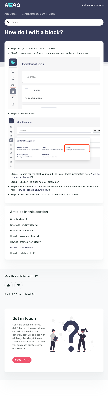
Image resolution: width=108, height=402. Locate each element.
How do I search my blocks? (24, 236)
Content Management (33, 14)
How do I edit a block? (21, 247)
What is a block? (18, 219)
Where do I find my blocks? (24, 225)
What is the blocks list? (22, 230)
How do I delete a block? (23, 253)
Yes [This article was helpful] (8, 285)
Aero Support (11, 14)
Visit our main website (93, 5)
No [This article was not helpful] (18, 285)
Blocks (52, 14)
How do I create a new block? (32, 190)
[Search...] (54, 22)
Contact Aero (22, 360)
